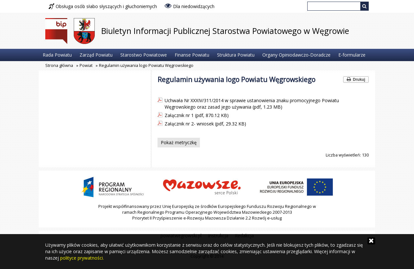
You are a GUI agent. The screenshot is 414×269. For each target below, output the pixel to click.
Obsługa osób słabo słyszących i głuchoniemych (103, 6)
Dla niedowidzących (189, 5)
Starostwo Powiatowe (143, 55)
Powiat (86, 65)
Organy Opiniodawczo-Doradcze (296, 55)
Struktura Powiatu (236, 55)
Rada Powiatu (57, 55)
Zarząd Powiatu (96, 55)
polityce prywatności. (82, 258)
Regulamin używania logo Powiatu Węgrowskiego (146, 65)
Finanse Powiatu (192, 55)
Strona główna (59, 65)
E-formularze (351, 55)
